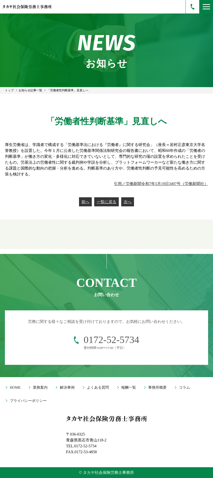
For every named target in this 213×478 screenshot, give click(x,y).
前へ (85, 202)
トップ (9, 90)
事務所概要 (157, 387)
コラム (184, 387)
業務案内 (40, 387)
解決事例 (67, 387)
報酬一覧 (128, 387)
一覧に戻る (106, 202)
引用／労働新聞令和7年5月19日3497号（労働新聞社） (161, 184)
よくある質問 (98, 387)
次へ (128, 202)
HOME (15, 387)
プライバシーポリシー (28, 401)
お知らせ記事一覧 (30, 90)
